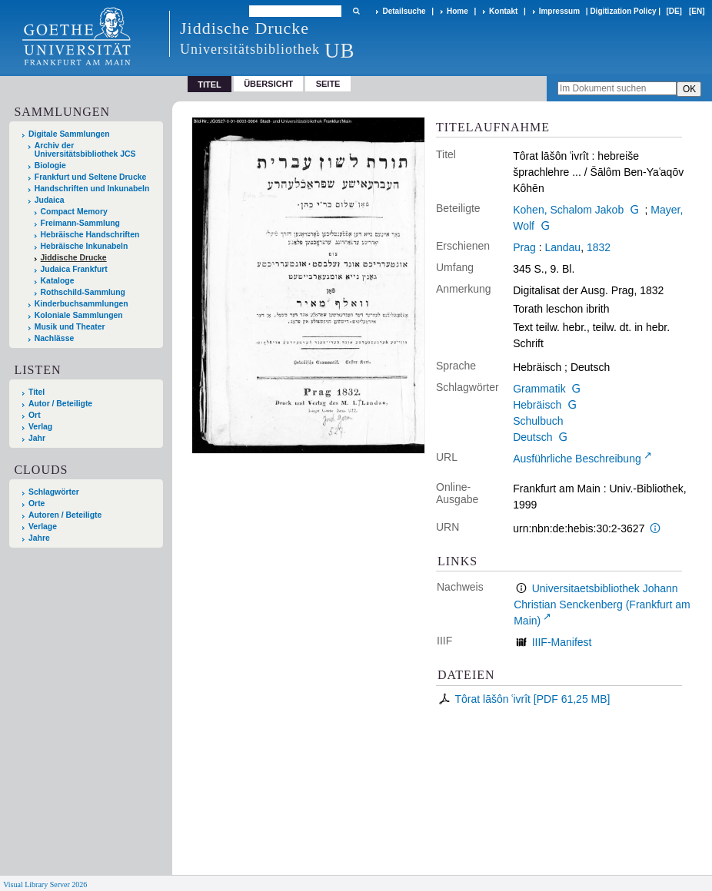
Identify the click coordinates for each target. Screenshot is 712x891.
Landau (562, 247)
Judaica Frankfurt (74, 269)
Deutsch (532, 437)
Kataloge (58, 281)
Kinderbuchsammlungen (81, 304)
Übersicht (268, 83)
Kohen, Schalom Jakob (568, 210)
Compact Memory (74, 211)
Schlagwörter (53, 492)
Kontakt (503, 11)
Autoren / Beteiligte (64, 515)
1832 (599, 247)
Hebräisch (537, 405)
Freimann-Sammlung (80, 223)
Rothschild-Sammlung (83, 292)
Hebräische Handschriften (90, 234)
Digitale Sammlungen (69, 134)
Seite (328, 83)
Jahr (36, 438)
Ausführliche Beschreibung (577, 458)
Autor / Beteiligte (60, 403)
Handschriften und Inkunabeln (92, 188)
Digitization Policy (623, 11)
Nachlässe (54, 338)
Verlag (40, 426)
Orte (36, 503)
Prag (524, 247)
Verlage (42, 526)
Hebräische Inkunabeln (84, 246)
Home (457, 11)
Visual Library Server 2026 (45, 884)
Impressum (559, 11)
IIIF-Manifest (562, 642)
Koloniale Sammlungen (79, 315)
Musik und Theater (70, 327)
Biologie (50, 165)
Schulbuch (538, 421)
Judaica (50, 200)
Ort (34, 415)
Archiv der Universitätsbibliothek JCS (85, 149)
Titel (36, 392)
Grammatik (539, 389)
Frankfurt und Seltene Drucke (91, 177)
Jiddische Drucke (74, 257)
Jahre (39, 538)
